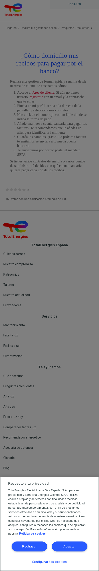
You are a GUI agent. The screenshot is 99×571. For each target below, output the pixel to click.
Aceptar (69, 546)
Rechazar (29, 546)
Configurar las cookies (49, 561)
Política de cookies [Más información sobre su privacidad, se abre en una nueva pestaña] (32, 534)
